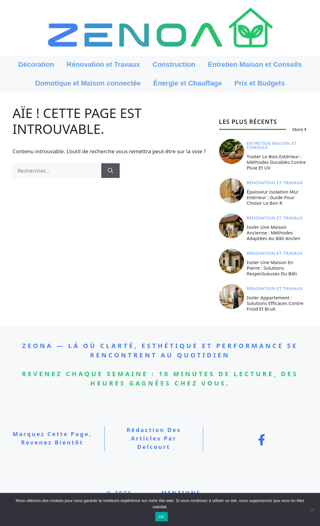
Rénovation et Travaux (103, 64)
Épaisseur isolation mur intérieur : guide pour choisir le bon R (272, 197)
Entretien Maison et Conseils (255, 64)
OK (161, 516)
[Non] (312, 509)
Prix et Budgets (259, 83)
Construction (173, 64)
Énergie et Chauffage (187, 83)
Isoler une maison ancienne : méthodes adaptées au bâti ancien (273, 232)
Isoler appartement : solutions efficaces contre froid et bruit (275, 303)
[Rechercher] (110, 170)
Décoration (36, 64)
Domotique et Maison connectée (88, 83)
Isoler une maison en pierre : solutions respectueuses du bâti (272, 268)
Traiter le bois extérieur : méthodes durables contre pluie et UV (276, 162)
